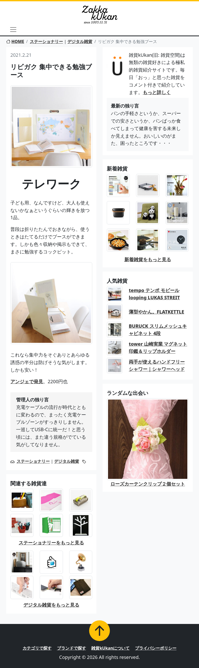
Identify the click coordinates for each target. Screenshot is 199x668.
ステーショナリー (46, 41)
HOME (15, 41)
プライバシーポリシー (155, 648)
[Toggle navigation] (13, 29)
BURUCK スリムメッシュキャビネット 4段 (158, 330)
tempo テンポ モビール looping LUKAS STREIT (154, 294)
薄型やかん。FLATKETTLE (156, 312)
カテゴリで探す (37, 648)
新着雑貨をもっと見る (147, 259)
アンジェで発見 (26, 381)
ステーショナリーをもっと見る (51, 542)
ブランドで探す (71, 648)
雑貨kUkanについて (110, 648)
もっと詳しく (157, 92)
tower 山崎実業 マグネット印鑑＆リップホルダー (158, 347)
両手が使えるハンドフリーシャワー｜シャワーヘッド (157, 365)
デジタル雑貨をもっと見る (51, 605)
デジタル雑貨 (79, 41)
